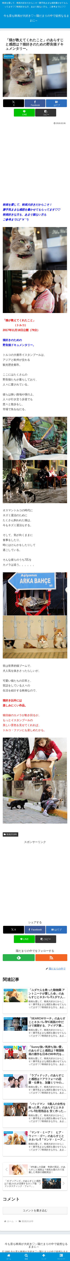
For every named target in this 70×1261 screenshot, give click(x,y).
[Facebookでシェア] (35, 103)
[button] (45, 113)
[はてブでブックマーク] (56, 103)
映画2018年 (10, 834)
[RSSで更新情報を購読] (51, 957)
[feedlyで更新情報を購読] (19, 957)
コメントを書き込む (35, 1210)
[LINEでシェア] (24, 113)
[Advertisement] (35, 162)
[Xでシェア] (13, 103)
